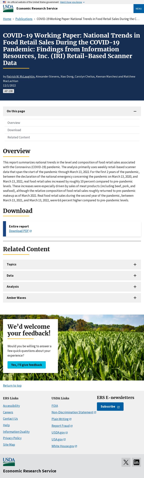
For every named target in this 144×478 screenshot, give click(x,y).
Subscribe (108, 406)
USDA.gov (58, 432)
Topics (11, 264)
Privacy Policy (12, 438)
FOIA (55, 406)
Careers (8, 412)
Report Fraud (61, 426)
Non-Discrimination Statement (72, 412)
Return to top (12, 385)
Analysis (13, 286)
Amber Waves (16, 298)
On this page (16, 111)
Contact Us (10, 419)
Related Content (19, 137)
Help (6, 425)
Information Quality (16, 432)
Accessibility (11, 406)
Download (14, 130)
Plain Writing (60, 419)
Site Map (9, 445)
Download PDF (19, 231)
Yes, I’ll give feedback (26, 365)
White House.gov (63, 446)
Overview (14, 123)
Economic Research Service (37, 8)
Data (10, 275)
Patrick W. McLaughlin (20, 76)
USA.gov (57, 439)
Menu (139, 8)
